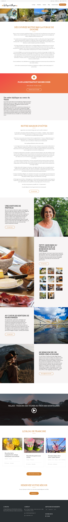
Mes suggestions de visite (46, 373)
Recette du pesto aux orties (33, 456)
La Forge (33, 4)
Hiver (59, 459)
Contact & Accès (55, 4)
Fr (5, 1)
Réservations (62, 4)
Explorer (44, 4)
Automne (6, 458)
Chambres (39, 4)
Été (53, 459)
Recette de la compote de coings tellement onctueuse (12, 454)
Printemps (32, 459)
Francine (7, 463)
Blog (49, 4)
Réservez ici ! (34, 493)
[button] (1, 15)
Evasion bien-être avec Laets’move (54, 456)
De (2, 1)
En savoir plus (10, 227)
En (3, 1)
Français (10, 458)
